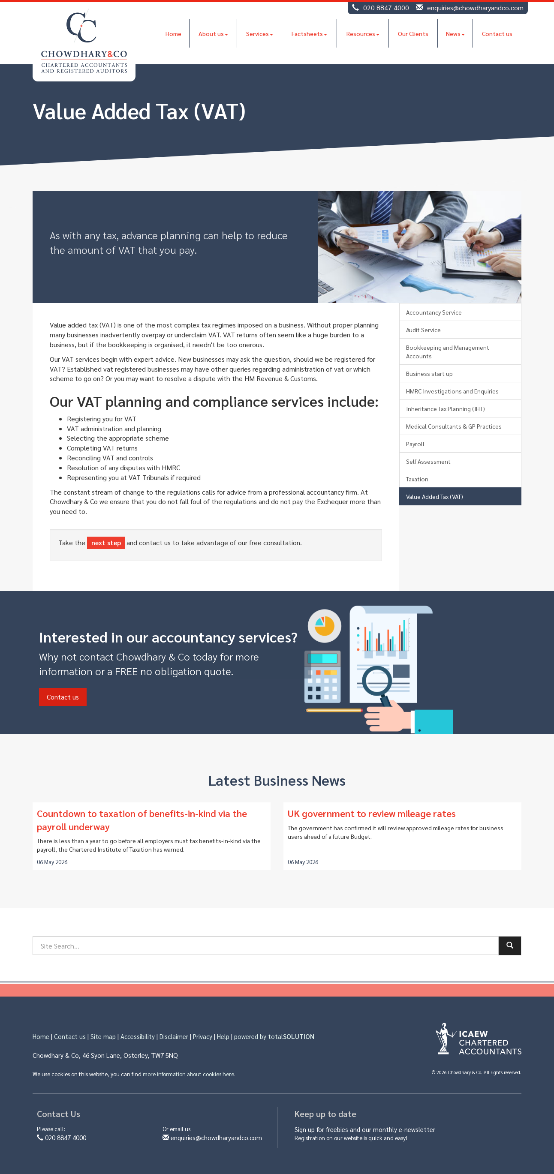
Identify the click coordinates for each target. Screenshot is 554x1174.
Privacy (202, 1036)
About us (213, 33)
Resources (362, 33)
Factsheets (309, 33)
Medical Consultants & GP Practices (454, 426)
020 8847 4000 (386, 7)
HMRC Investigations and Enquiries (452, 391)
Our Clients (413, 33)
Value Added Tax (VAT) (434, 496)
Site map (103, 1036)
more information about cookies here (188, 1074)
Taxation (417, 479)
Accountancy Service (434, 312)
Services (259, 33)
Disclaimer (174, 1036)
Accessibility (137, 1036)
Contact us (497, 33)
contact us (155, 542)
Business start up (429, 373)
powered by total (274, 1036)
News (455, 33)
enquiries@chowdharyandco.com (475, 7)
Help (223, 1036)
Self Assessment (428, 461)
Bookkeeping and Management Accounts (447, 351)
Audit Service (423, 329)
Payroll (415, 443)
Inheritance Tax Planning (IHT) (445, 408)
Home (173, 33)
